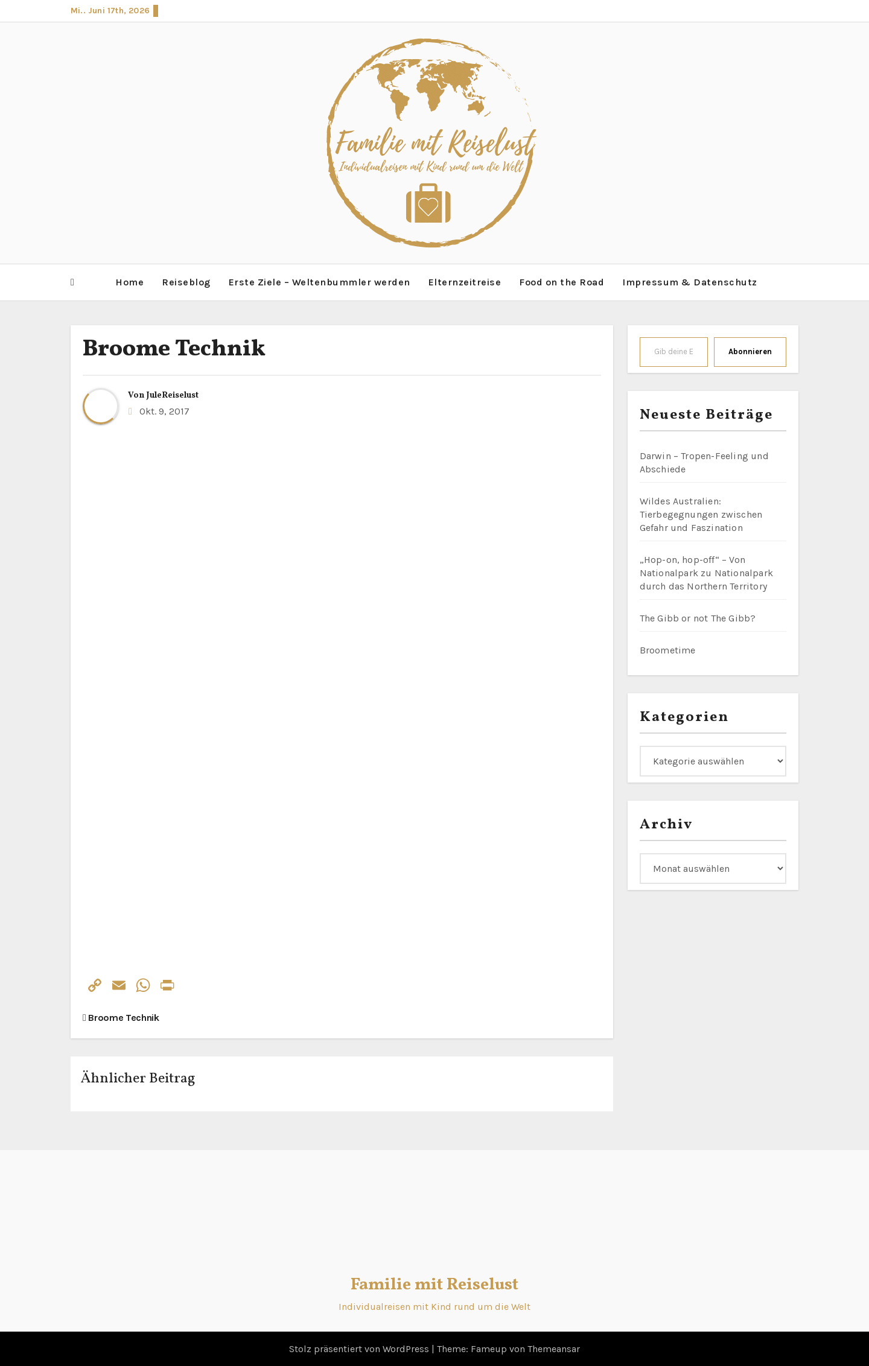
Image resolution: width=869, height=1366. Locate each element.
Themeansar (553, 1347)
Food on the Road (561, 281)
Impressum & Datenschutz (689, 281)
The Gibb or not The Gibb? (698, 617)
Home (129, 281)
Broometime (668, 649)
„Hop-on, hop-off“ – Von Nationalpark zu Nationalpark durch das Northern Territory (707, 572)
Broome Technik (174, 348)
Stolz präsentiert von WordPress (360, 1347)
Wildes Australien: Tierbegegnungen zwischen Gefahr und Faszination (701, 513)
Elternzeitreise (464, 281)
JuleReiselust (173, 394)
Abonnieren (750, 350)
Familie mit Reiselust (434, 1284)
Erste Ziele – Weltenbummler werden (319, 281)
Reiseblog (186, 281)
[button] (72, 281)
